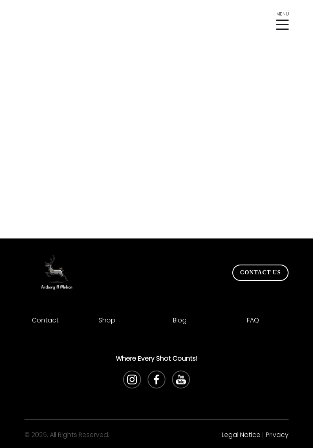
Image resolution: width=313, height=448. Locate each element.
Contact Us (260, 272)
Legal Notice (241, 434)
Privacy (277, 434)
